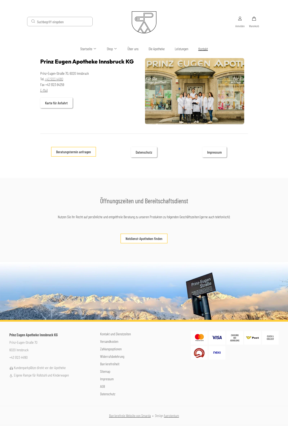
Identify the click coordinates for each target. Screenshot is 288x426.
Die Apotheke (157, 48)
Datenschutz (144, 152)
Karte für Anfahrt (54, 104)
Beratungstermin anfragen (73, 151)
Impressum (214, 152)
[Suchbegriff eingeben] (63, 22)
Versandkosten (109, 341)
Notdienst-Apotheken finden (141, 239)
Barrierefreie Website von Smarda (130, 415)
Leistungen (181, 48)
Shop (112, 48)
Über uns (132, 48)
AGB (102, 386)
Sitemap (105, 371)
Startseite (88, 48)
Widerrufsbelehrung (112, 356)
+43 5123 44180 (54, 79)
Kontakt (203, 48)
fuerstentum (171, 415)
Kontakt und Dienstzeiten (115, 334)
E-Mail (44, 90)
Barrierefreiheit (109, 364)
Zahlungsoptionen (111, 349)
